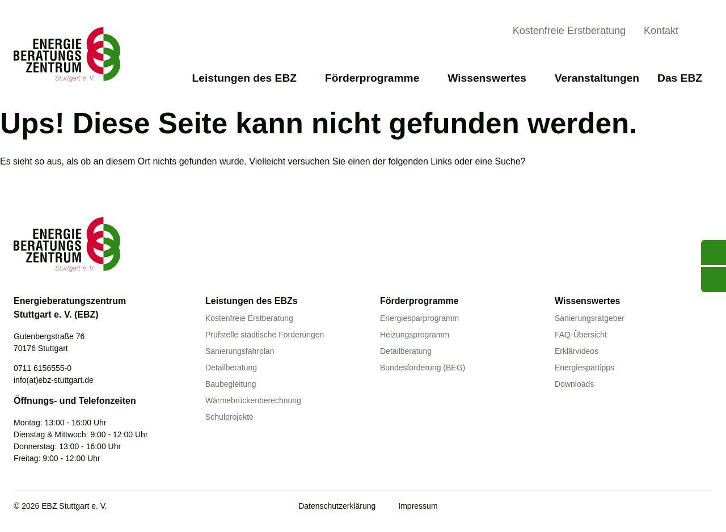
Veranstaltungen (597, 78)
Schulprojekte (229, 416)
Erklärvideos (576, 351)
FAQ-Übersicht (581, 334)
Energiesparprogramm (419, 318)
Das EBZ (684, 78)
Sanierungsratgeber (589, 318)
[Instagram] (705, 507)
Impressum (417, 505)
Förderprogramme (377, 78)
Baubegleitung (230, 384)
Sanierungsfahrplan (239, 351)
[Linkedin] (682, 507)
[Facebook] (659, 507)
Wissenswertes (492, 78)
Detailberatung (231, 367)
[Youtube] (636, 507)
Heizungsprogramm (414, 334)
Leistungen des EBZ (249, 78)
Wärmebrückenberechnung (253, 400)
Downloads (574, 384)
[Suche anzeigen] (703, 32)
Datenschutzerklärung (336, 505)
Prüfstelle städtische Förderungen (264, 334)
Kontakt (661, 30)
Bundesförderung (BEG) (422, 367)
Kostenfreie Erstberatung (569, 30)
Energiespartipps (584, 367)
